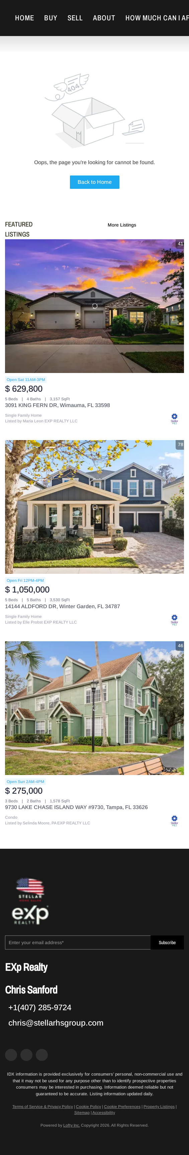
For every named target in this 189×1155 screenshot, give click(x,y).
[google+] (42, 1055)
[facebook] (11, 1055)
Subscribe (167, 942)
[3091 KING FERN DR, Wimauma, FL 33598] (94, 306)
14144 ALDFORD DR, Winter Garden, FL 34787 (62, 606)
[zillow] (26, 1055)
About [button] (104, 18)
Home (24, 18)
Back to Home (95, 182)
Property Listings (159, 1106)
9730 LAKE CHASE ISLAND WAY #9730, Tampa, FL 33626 (76, 807)
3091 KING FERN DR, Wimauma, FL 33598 (57, 405)
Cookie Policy (88, 1106)
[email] (78, 942)
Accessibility (103, 1112)
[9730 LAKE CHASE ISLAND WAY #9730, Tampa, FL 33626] (94, 708)
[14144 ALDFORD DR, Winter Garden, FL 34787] (94, 507)
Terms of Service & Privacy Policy (42, 1106)
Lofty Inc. (71, 1125)
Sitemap (82, 1112)
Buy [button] (50, 18)
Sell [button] (75, 18)
